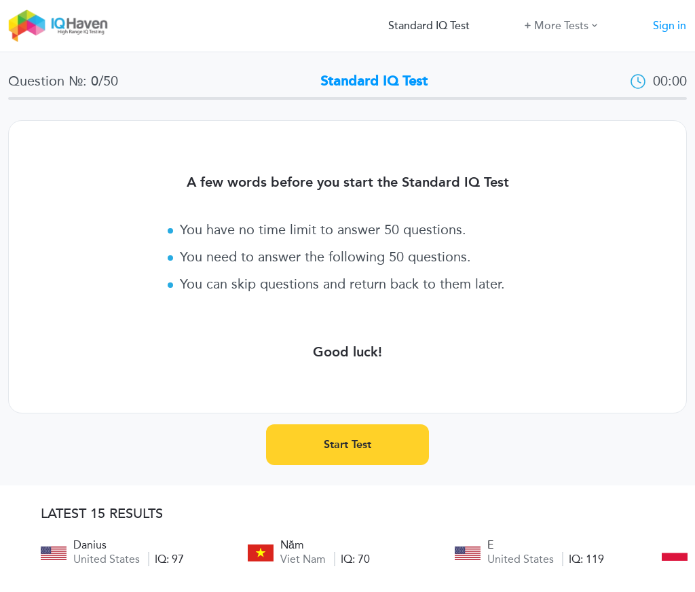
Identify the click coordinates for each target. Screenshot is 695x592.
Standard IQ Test (429, 26)
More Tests (561, 25)
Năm (292, 544)
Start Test (347, 444)
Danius (90, 544)
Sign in (669, 26)
